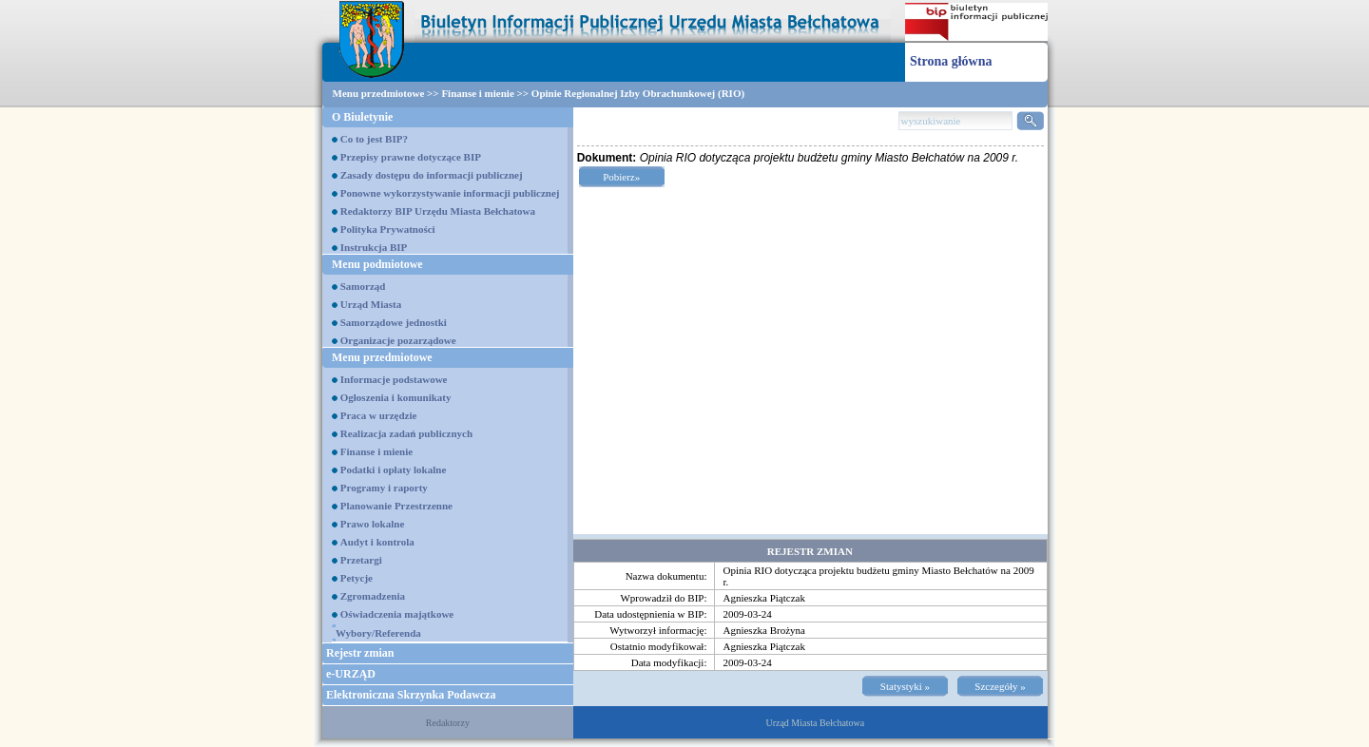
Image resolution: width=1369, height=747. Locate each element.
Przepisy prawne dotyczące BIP (410, 157)
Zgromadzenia (372, 596)
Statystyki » (905, 686)
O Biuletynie (362, 117)
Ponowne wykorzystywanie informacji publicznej (450, 193)
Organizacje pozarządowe (398, 340)
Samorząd (363, 286)
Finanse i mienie (477, 93)
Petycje (356, 578)
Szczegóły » (999, 686)
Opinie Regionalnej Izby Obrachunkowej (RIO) (637, 93)
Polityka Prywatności (387, 229)
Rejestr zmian (360, 653)
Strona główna (951, 61)
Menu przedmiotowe (379, 93)
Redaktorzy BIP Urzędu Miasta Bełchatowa (437, 211)
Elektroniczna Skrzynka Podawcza (410, 694)
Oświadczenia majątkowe (396, 614)
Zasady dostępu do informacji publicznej (431, 175)
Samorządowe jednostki (393, 322)
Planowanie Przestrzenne (396, 505)
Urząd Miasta (370, 304)
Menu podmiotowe (377, 264)
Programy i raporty (384, 487)
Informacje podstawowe (394, 379)
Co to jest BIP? (374, 138)
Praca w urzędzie (378, 415)
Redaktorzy (448, 723)
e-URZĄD (351, 673)
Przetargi (361, 559)
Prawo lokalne (372, 523)
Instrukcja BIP (374, 247)
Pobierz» (621, 176)
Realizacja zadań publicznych (406, 433)
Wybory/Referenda (378, 633)
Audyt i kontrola (377, 541)
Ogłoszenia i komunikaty (396, 397)
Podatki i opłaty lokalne (393, 469)
